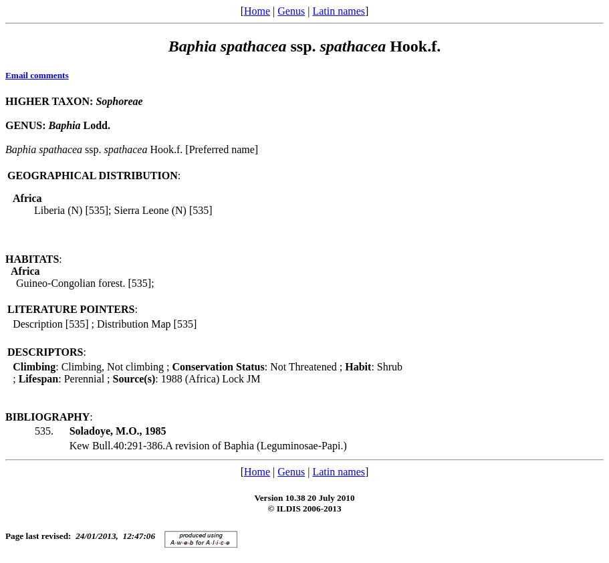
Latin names (338, 11)
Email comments (37, 75)
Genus (291, 11)
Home (257, 11)
